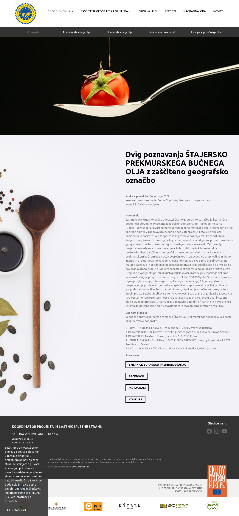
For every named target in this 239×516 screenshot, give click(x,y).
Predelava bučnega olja (76, 27)
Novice (218, 11)
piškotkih (11, 501)
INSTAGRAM (137, 387)
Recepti (170, 11)
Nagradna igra (194, 11)
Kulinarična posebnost (162, 27)
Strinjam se (16, 509)
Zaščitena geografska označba (104, 11)
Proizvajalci (147, 11)
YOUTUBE (135, 399)
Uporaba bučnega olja (119, 27)
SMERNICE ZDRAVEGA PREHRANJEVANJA (157, 364)
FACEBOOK (136, 376)
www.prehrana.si (80, 467)
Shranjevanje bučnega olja (205, 27)
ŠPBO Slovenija (59, 11)
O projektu (33, 27)
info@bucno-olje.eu (22, 447)
